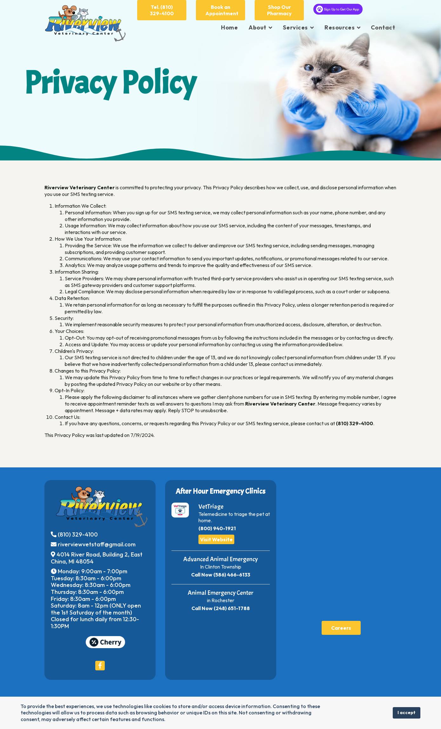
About (257, 27)
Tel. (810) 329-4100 (162, 10)
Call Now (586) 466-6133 (220, 574)
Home (229, 27)
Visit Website (216, 539)
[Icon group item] (100, 665)
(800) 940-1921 (217, 528)
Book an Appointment (221, 10)
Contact (383, 27)
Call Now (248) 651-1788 (220, 608)
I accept (407, 712)
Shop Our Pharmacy (279, 10)
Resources (339, 27)
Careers (341, 628)
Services (295, 27)
